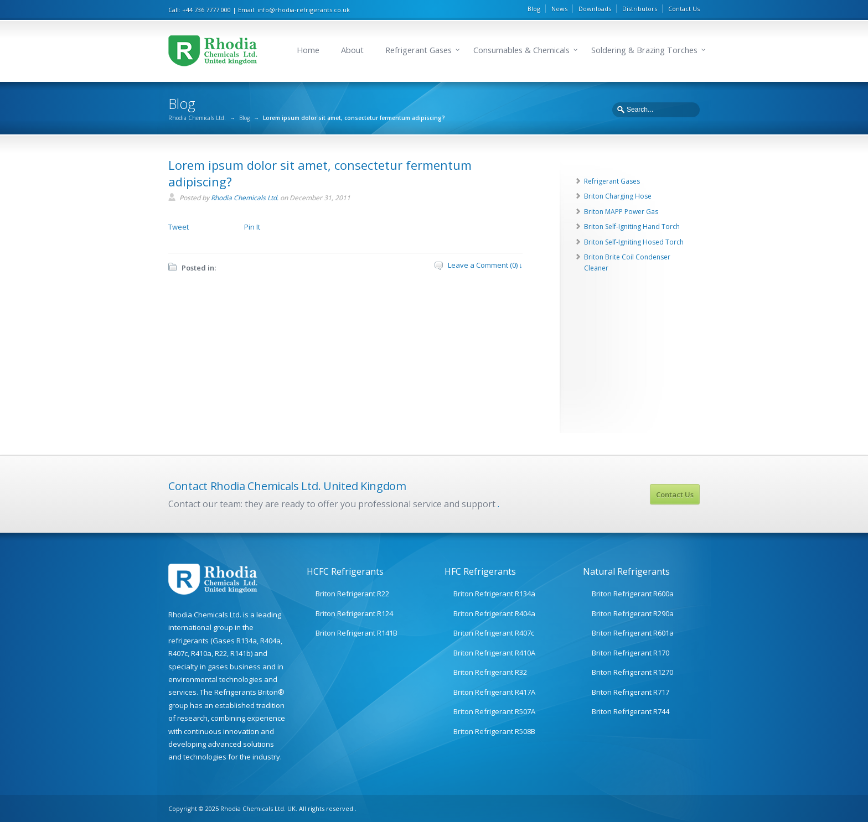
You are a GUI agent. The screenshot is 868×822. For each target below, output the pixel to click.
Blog (534, 8)
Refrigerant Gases (418, 50)
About (352, 50)
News (559, 8)
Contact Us (684, 8)
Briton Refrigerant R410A (494, 653)
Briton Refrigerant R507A (494, 711)
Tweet (178, 227)
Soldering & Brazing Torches (644, 50)
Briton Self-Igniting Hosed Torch (634, 242)
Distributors (639, 8)
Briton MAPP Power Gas (621, 211)
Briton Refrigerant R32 (490, 672)
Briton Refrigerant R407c (493, 633)
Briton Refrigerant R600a (633, 594)
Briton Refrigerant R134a (494, 594)
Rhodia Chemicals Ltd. (197, 118)
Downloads (594, 8)
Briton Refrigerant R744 (630, 711)
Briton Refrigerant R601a (633, 633)
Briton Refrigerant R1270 (632, 672)
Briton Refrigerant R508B (494, 731)
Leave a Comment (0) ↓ (485, 265)
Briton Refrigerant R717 (630, 692)
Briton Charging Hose (618, 196)
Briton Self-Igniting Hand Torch (632, 226)
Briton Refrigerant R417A (494, 692)
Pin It (252, 227)
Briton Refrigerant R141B (356, 633)
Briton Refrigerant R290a (633, 613)
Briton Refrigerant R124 (354, 613)
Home (308, 50)
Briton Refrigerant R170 (630, 653)
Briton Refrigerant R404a (494, 613)
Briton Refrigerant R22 (352, 594)
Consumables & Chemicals (521, 50)
